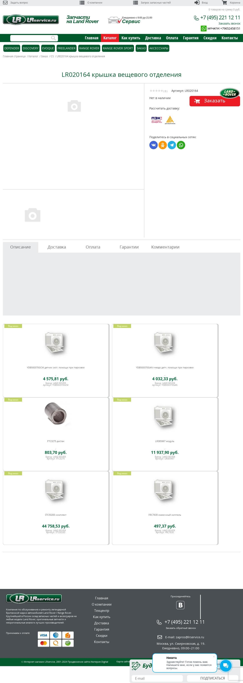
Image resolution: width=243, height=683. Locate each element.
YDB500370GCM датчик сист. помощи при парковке (55, 367)
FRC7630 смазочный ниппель (165, 514)
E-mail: (184, 637)
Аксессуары (158, 48)
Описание (20, 247)
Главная (91, 38)
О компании (91, 2)
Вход (201, 2)
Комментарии (165, 247)
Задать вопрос (15, 2)
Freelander (67, 48)
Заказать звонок (229, 23)
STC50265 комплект (55, 514)
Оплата (172, 38)
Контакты (230, 38)
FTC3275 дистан (55, 441)
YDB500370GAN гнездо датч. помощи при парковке (164, 367)
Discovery (30, 48)
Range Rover (89, 48)
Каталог (110, 38)
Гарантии (129, 247)
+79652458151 (230, 28)
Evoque (48, 48)
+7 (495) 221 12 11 (220, 17)
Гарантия (190, 38)
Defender (11, 48)
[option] (74, 105)
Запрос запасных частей (152, 2)
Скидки (210, 38)
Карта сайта (123, 661)
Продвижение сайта (79, 661)
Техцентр (101, 610)
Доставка (153, 38)
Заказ (141, 48)
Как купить (131, 38)
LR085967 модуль (164, 441)
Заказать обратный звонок (181, 628)
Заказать (214, 100)
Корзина (231, 2)
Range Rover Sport (118, 48)
